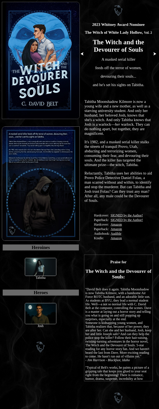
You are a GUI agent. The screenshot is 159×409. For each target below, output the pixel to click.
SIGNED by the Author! (127, 215)
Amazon (116, 224)
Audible (116, 233)
